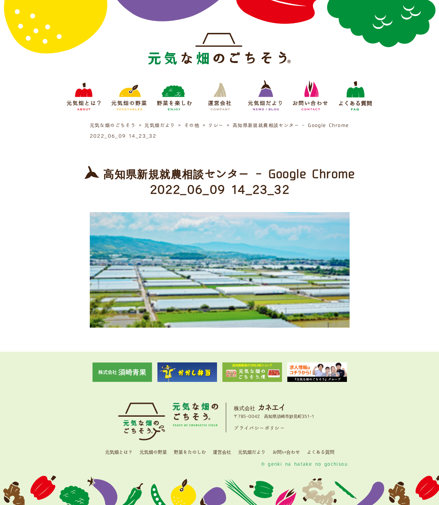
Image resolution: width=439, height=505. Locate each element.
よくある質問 (320, 452)
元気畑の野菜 (153, 452)
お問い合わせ (286, 452)
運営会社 (222, 452)
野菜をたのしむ (190, 452)
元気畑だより (252, 452)
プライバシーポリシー (259, 428)
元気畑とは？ (119, 452)
